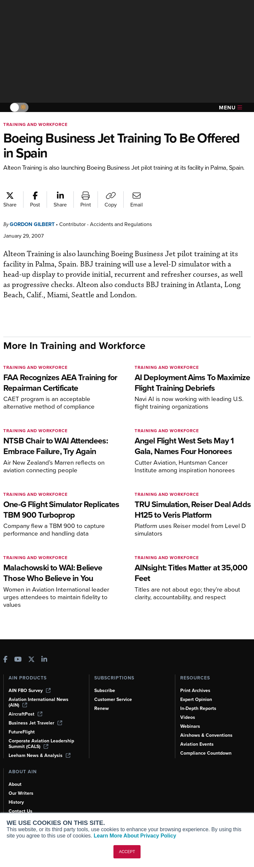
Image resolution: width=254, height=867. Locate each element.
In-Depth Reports (198, 708)
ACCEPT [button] (127, 851)
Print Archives (195, 690)
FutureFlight (22, 732)
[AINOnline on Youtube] (18, 660)
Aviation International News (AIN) (38, 702)
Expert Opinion (196, 699)
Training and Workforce (35, 124)
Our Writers (21, 793)
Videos (187, 717)
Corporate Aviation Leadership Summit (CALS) (41, 743)
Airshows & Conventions (206, 735)
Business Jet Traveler (35, 723)
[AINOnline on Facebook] (5, 660)
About (15, 784)
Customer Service (113, 699)
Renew (101, 708)
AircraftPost (25, 714)
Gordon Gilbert (32, 224)
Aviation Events (197, 744)
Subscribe (104, 690)
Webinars (190, 726)
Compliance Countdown (206, 753)
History (16, 802)
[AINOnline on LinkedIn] (44, 660)
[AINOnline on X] (31, 660)
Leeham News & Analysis (39, 755)
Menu (230, 107)
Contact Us (20, 811)
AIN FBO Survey (30, 690)
